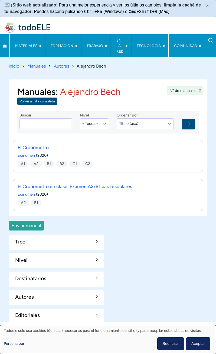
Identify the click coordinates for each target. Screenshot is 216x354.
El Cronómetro (33, 147)
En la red (119, 46)
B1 (49, 163)
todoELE (34, 27)
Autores (61, 66)
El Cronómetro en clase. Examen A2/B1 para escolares (75, 186)
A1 (23, 163)
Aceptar (198, 343)
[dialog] (108, 339)
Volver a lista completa (37, 101)
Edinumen (26, 155)
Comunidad (185, 46)
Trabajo (95, 46)
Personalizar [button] (14, 343)
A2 (36, 163)
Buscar (210, 40)
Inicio (4, 46)
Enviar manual (26, 225)
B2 (62, 163)
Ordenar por (127, 115)
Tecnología (149, 46)
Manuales (36, 66)
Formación (62, 46)
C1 (75, 163)
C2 (87, 163)
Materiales (26, 46)
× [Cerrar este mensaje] (207, 5)
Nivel (84, 115)
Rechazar (171, 343)
